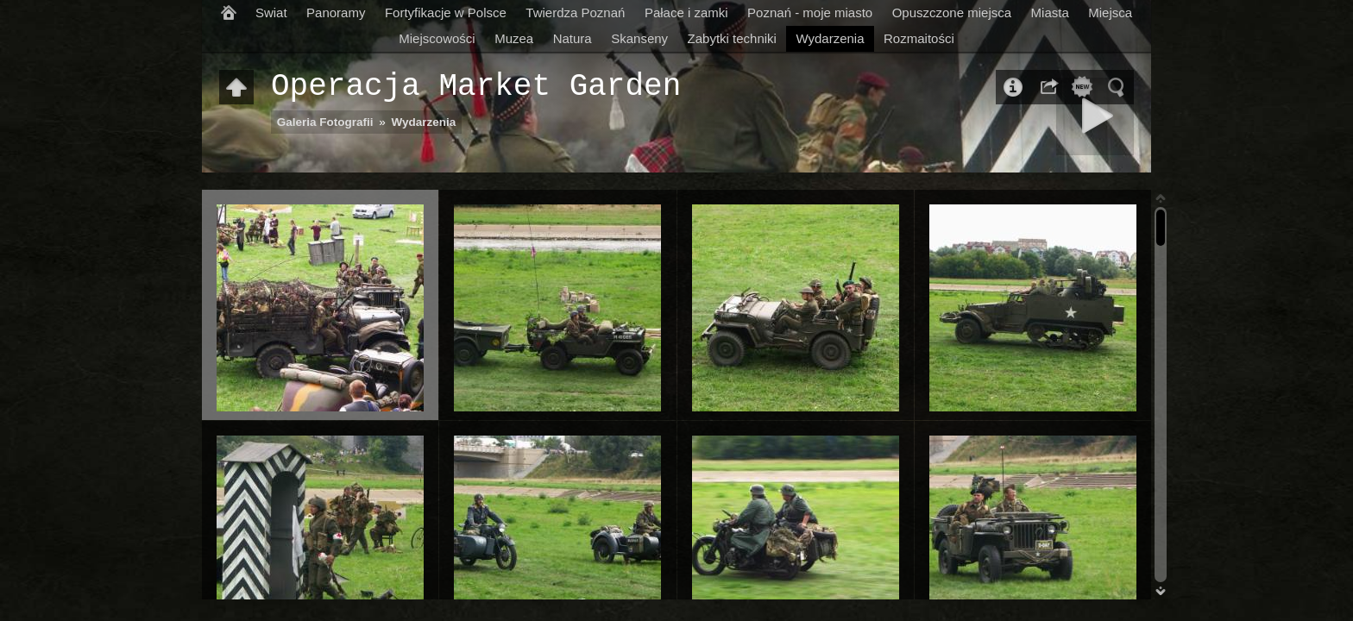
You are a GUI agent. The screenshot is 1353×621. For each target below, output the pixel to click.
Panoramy (335, 12)
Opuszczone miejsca (951, 12)
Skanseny (639, 38)
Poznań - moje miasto (809, 12)
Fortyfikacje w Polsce (446, 12)
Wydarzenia (830, 38)
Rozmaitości (919, 38)
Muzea (513, 38)
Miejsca (1110, 12)
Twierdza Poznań (575, 12)
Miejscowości (437, 38)
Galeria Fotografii (325, 122)
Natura (572, 38)
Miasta (1050, 12)
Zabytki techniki (732, 38)
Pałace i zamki (686, 12)
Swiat (271, 12)
